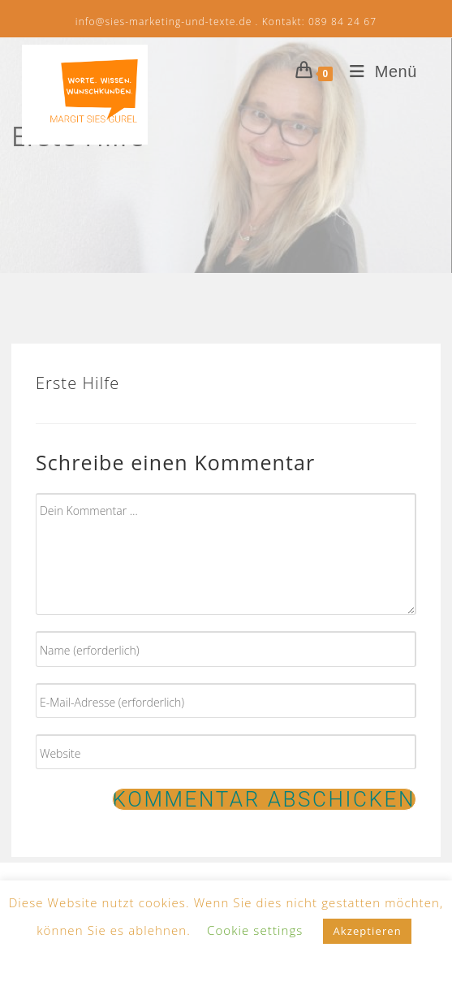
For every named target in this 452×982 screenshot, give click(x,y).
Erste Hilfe (78, 383)
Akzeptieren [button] (367, 931)
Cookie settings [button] (255, 930)
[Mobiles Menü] (377, 71)
